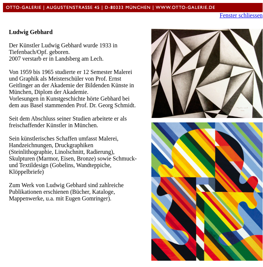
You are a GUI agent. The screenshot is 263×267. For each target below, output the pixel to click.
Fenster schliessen (241, 15)
